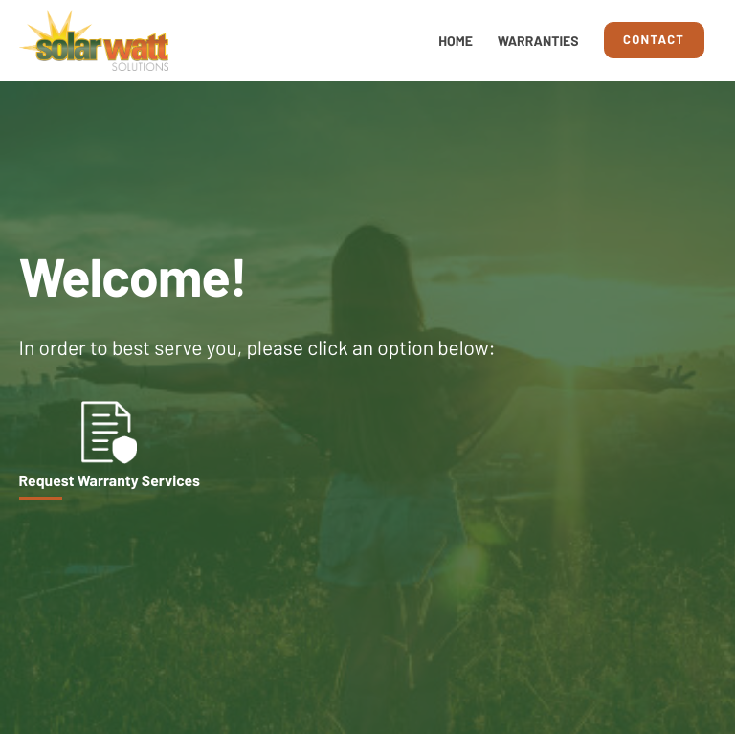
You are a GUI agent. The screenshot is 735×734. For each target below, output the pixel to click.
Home (455, 41)
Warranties (538, 41)
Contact (653, 39)
